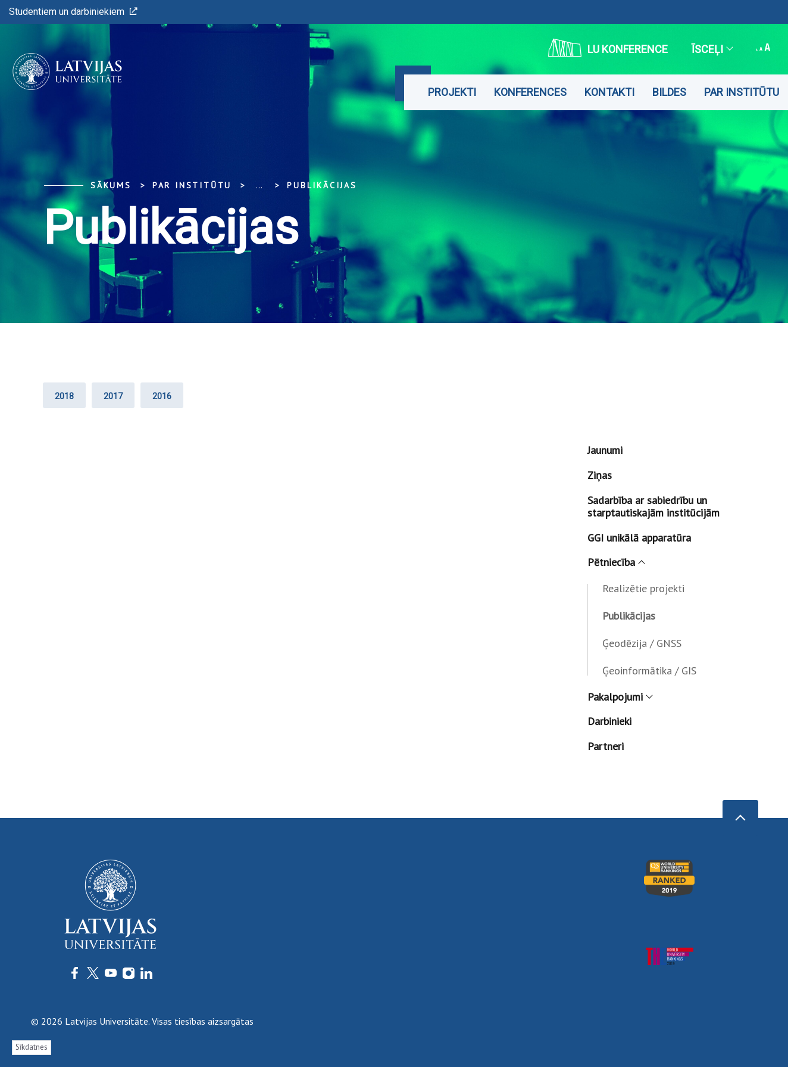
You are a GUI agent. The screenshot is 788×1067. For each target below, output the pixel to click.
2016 (161, 396)
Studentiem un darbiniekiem (73, 11)
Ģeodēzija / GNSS (641, 643)
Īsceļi (712, 49)
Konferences (530, 92)
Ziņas (599, 475)
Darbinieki (609, 721)
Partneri (605, 746)
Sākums (111, 185)
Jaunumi (605, 450)
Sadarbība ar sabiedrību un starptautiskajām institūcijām (653, 506)
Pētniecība (615, 562)
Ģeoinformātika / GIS (649, 670)
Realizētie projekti (643, 588)
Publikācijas (322, 185)
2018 (64, 396)
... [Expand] (259, 185)
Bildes (669, 92)
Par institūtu (741, 92)
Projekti (452, 92)
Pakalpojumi (619, 697)
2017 (113, 396)
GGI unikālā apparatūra (639, 538)
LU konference (608, 47)
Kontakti (609, 92)
